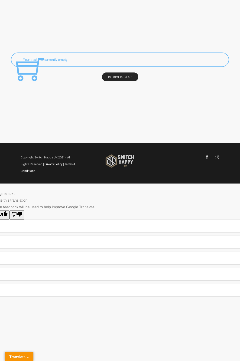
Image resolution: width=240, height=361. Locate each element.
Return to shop (120, 77)
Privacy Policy (53, 164)
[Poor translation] (17, 215)
